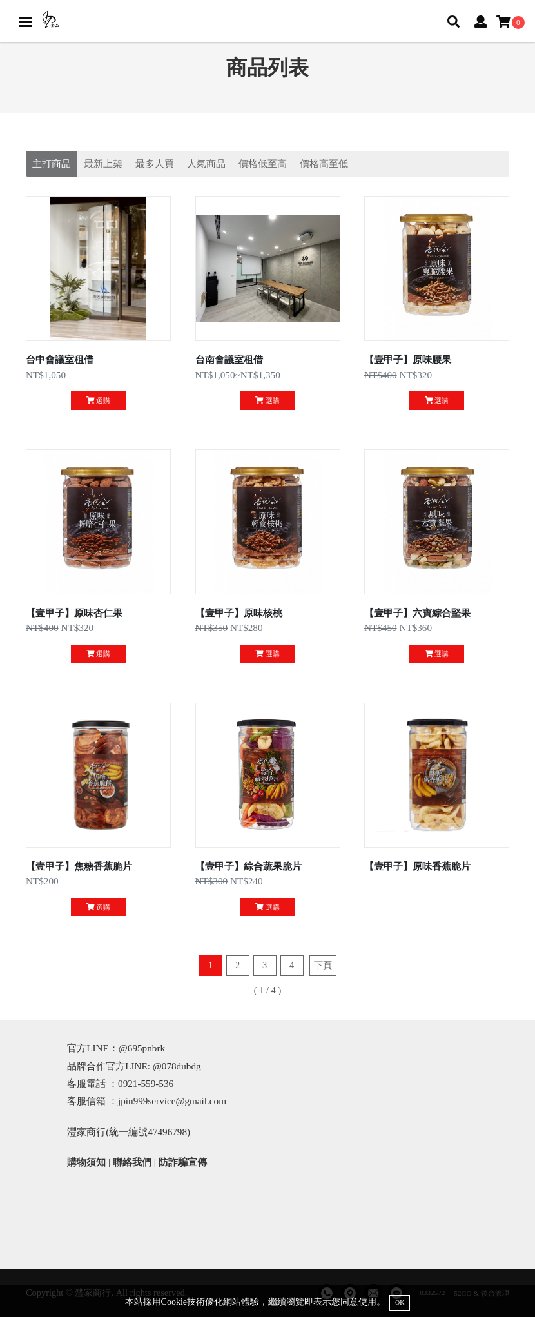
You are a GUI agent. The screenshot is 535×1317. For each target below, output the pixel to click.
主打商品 (51, 163)
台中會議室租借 (59, 359)
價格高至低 (324, 163)
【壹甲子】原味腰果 (407, 359)
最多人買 (154, 163)
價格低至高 (262, 163)
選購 (98, 400)
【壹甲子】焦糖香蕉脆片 (79, 866)
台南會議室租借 (229, 359)
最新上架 (103, 163)
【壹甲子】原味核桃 (238, 612)
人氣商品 (206, 163)
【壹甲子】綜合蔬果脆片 (248, 866)
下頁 (323, 965)
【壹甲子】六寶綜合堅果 (417, 612)
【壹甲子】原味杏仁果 (74, 612)
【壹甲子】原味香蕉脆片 (417, 866)
